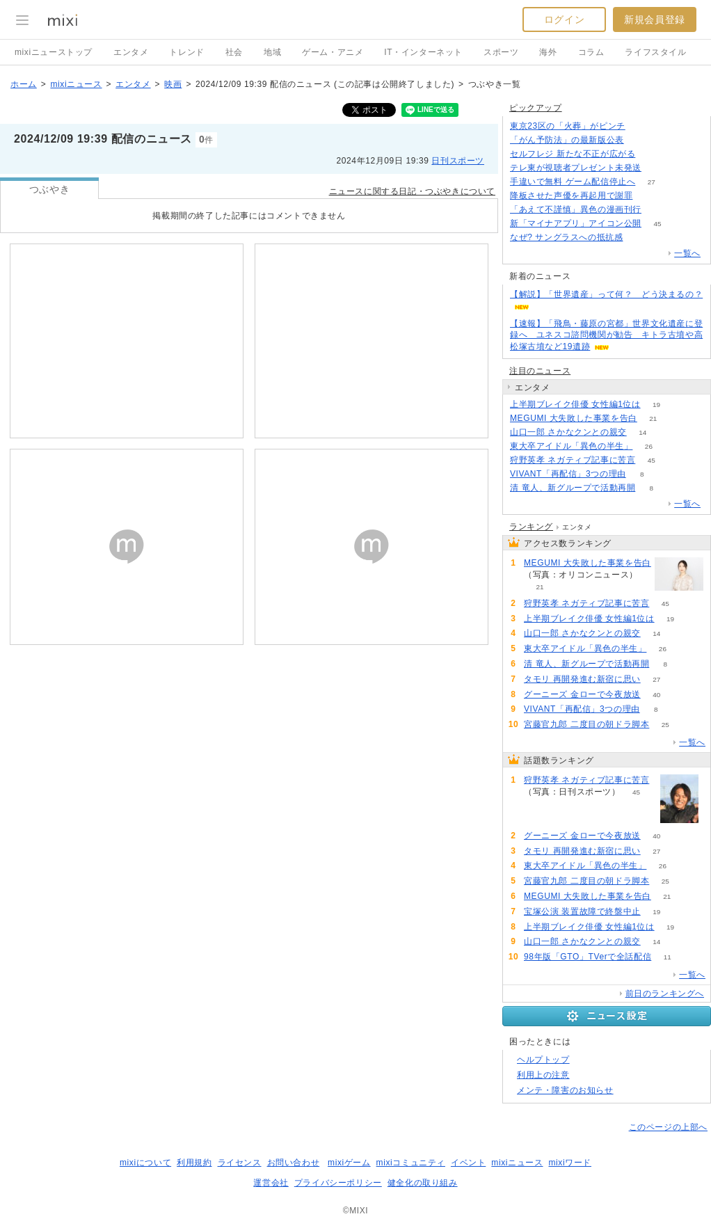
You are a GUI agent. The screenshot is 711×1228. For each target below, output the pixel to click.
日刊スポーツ (457, 161)
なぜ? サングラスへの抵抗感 (566, 237)
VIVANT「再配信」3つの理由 (568, 474)
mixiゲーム (349, 1162)
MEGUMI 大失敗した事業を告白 (573, 418)
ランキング (531, 527)
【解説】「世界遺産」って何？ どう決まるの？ (606, 294)
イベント (468, 1162)
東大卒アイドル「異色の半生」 (571, 446)
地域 (272, 52)
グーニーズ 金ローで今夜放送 (582, 694)
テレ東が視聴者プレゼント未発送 (575, 168)
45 (657, 224)
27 (651, 182)
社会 (234, 52)
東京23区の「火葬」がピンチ (567, 126)
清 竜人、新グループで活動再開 (572, 488)
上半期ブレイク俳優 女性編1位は (575, 404)
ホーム (23, 84)
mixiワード (569, 1162)
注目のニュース (539, 371)
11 (667, 957)
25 (665, 724)
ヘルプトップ (543, 1059)
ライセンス (240, 1162)
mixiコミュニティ (410, 1162)
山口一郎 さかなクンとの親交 (568, 432)
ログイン (564, 19)
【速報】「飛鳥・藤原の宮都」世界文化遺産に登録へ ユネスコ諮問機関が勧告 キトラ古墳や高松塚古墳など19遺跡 (606, 335)
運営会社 (270, 1183)
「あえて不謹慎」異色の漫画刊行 (575, 209)
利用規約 (194, 1162)
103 (658, 210)
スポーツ (501, 52)
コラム (591, 52)
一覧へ (687, 253)
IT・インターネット (423, 52)
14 (642, 432)
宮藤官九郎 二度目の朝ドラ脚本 (586, 724)
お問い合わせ (293, 1162)
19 (656, 404)
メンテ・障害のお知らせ (565, 1090)
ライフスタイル (655, 52)
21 (653, 418)
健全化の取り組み (423, 1183)
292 (651, 154)
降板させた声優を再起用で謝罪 (571, 195)
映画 (173, 84)
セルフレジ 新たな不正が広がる (572, 154)
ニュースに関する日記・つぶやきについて (412, 191)
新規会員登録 (654, 19)
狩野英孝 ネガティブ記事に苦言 (572, 460)
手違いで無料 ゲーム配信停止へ (572, 181)
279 (639, 237)
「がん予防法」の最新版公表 (567, 140)
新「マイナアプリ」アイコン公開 (575, 223)
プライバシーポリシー (338, 1183)
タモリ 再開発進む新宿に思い (582, 679)
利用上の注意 (543, 1075)
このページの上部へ (668, 1127)
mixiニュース (76, 84)
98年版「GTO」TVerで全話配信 (587, 957)
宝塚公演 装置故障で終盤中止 (582, 911)
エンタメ (130, 52)
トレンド (186, 52)
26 (649, 446)
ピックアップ (535, 108)
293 (641, 126)
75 (640, 140)
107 (658, 168)
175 (649, 196)
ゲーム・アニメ (332, 52)
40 (656, 695)
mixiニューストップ (54, 52)
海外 (548, 52)
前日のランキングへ (664, 993)
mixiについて (145, 1162)
